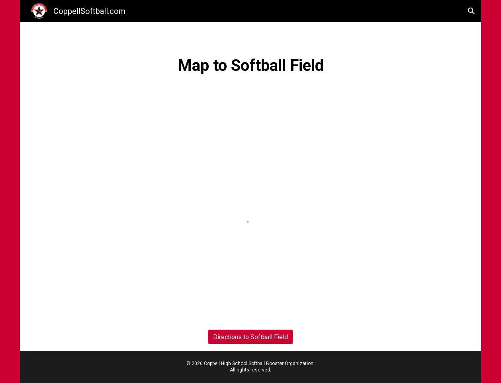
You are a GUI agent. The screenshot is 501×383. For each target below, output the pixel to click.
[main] (250, 65)
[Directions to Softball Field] (250, 337)
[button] (471, 11)
